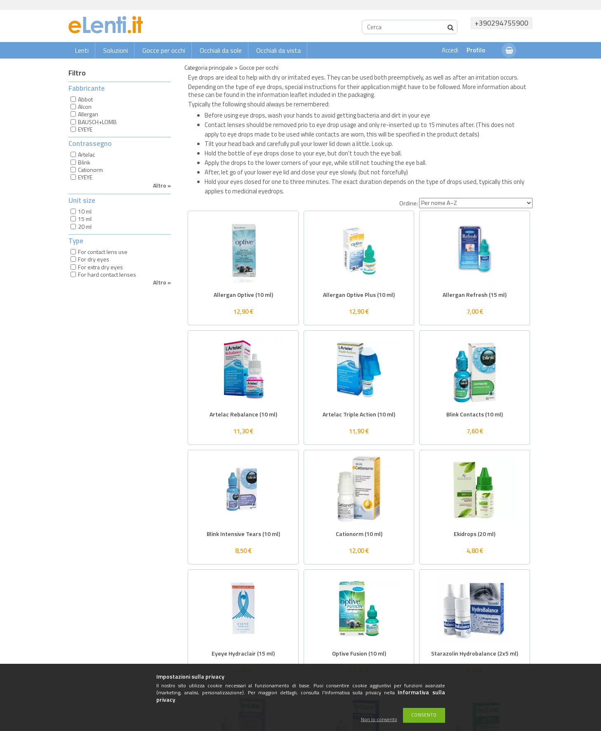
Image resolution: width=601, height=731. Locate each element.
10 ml (85, 211)
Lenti (82, 50)
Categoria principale (208, 67)
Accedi (450, 50)
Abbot (85, 99)
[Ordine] (476, 203)
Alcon (85, 106)
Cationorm (90, 169)
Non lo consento (379, 720)
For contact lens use (102, 251)
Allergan (88, 114)
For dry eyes (93, 259)
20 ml (85, 226)
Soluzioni (115, 50)
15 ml (85, 218)
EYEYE (85, 129)
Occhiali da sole (221, 50)
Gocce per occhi (163, 50)
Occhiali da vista (278, 50)
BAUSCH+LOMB (97, 122)
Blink (84, 162)
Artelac (86, 154)
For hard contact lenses (107, 274)
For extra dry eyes (100, 267)
